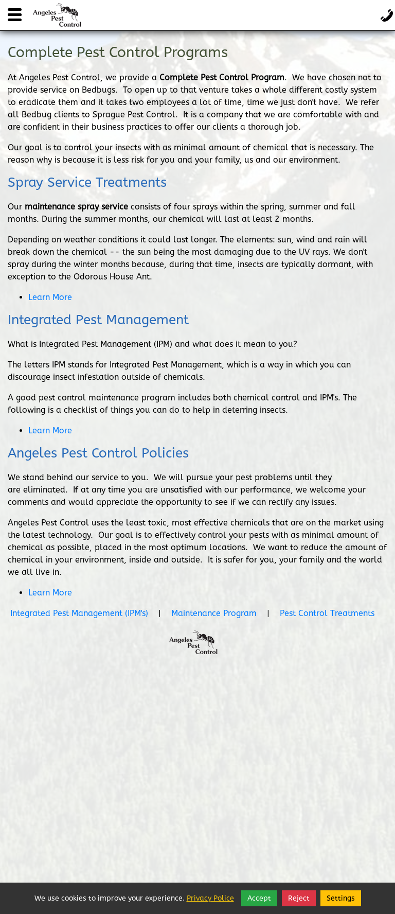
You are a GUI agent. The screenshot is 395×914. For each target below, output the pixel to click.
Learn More (50, 297)
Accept (259, 898)
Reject (299, 898)
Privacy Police (210, 898)
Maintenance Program (214, 613)
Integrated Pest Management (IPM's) (79, 613)
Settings (341, 898)
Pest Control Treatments (327, 613)
